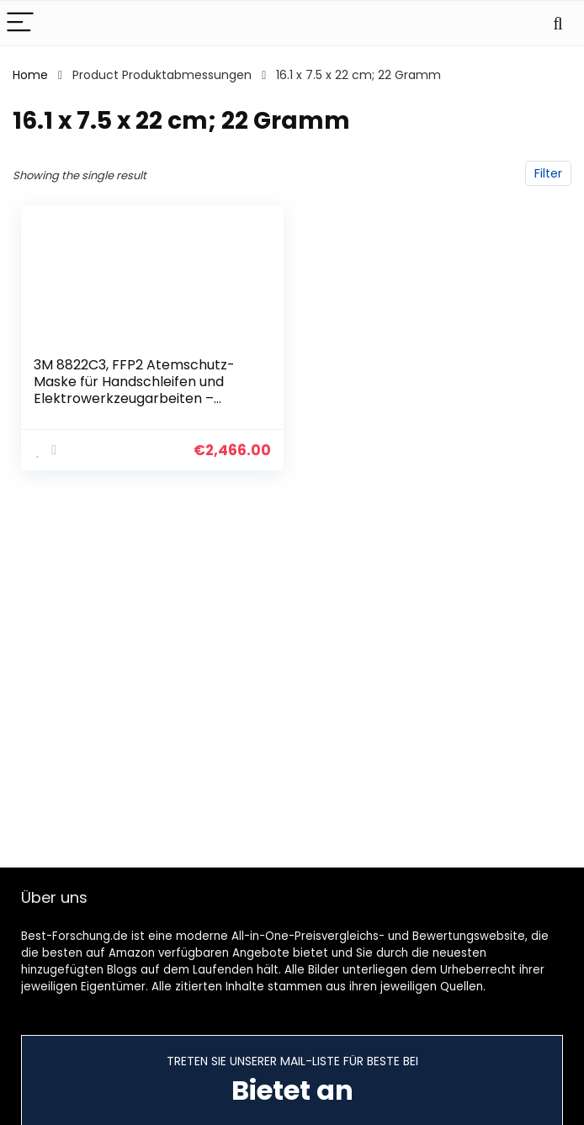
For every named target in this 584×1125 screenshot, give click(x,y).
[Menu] (20, 23)
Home (30, 74)
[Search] (558, 23)
